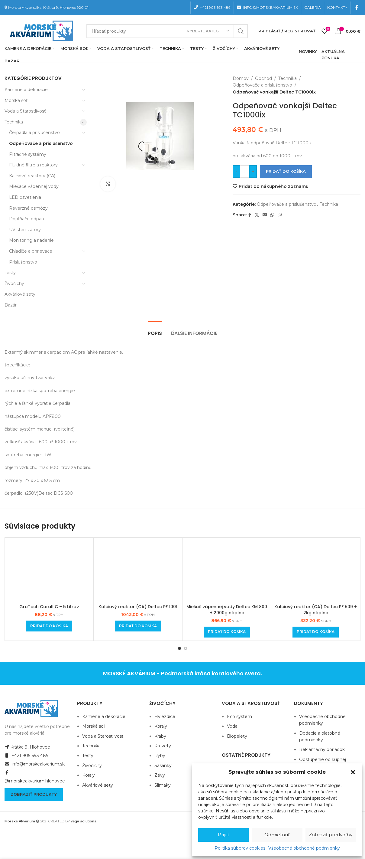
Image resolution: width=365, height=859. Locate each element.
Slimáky (162, 785)
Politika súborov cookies (240, 848)
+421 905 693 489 (27, 755)
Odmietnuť (277, 835)
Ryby (159, 755)
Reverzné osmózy (28, 208)
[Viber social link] (280, 215)
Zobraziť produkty (34, 794)
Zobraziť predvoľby (330, 835)
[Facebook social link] (357, 7)
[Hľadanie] (167, 31)
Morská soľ (16, 100)
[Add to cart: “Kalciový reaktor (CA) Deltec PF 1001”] (138, 626)
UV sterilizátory (25, 229)
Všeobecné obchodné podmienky (304, 848)
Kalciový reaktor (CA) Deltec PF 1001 (138, 607)
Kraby (160, 736)
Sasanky (163, 765)
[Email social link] (265, 215)
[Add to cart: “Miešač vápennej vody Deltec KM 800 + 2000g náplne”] (227, 632)
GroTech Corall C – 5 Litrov (49, 607)
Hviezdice (164, 716)
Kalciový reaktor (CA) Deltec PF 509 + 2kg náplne (315, 610)
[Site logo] (40, 30)
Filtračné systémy (27, 154)
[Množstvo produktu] (244, 171)
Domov (241, 78)
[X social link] (257, 215)
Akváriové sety (20, 294)
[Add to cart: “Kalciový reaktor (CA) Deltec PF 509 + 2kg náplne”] (315, 632)
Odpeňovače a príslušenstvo (41, 143)
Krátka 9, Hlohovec (27, 747)
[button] (353, 772)
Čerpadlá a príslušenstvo (34, 132)
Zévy (159, 775)
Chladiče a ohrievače (30, 251)
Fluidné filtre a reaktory (33, 165)
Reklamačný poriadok (322, 749)
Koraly (88, 775)
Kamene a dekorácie (26, 89)
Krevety (162, 746)
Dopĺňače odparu (27, 218)
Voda (232, 726)
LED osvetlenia (25, 197)
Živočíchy (14, 283)
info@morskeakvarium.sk (35, 764)
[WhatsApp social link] (272, 215)
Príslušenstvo (23, 262)
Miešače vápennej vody (34, 186)
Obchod (263, 78)
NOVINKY (308, 51)
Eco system (239, 716)
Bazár (11, 305)
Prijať (223, 835)
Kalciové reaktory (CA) (32, 176)
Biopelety (237, 736)
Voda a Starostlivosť (25, 111)
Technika (14, 122)
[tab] (155, 330)
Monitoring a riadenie (31, 240)
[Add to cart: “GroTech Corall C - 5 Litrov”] (49, 626)
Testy (10, 272)
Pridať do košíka (286, 171)
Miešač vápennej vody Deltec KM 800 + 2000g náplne (226, 610)
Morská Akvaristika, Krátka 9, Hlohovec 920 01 (48, 7)
